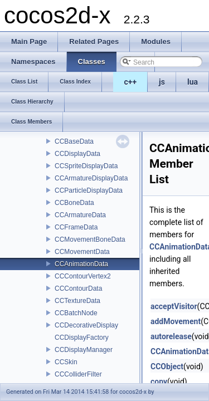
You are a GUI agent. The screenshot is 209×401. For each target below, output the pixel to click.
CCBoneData (74, 203)
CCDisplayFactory (82, 337)
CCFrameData (76, 227)
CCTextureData (77, 301)
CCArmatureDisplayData (91, 178)
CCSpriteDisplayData (86, 166)
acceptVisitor (173, 306)
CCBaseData (74, 141)
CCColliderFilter (78, 374)
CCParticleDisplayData (89, 190)
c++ (130, 81)
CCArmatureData (80, 215)
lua (192, 81)
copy (158, 381)
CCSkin (66, 362)
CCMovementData (82, 252)
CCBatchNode (76, 313)
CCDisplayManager (84, 350)
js (162, 81)
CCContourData (78, 288)
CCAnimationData (81, 264)
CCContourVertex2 (83, 276)
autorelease (171, 336)
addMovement (175, 321)
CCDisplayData (77, 154)
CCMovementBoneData (90, 239)
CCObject (166, 366)
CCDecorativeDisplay (86, 325)
